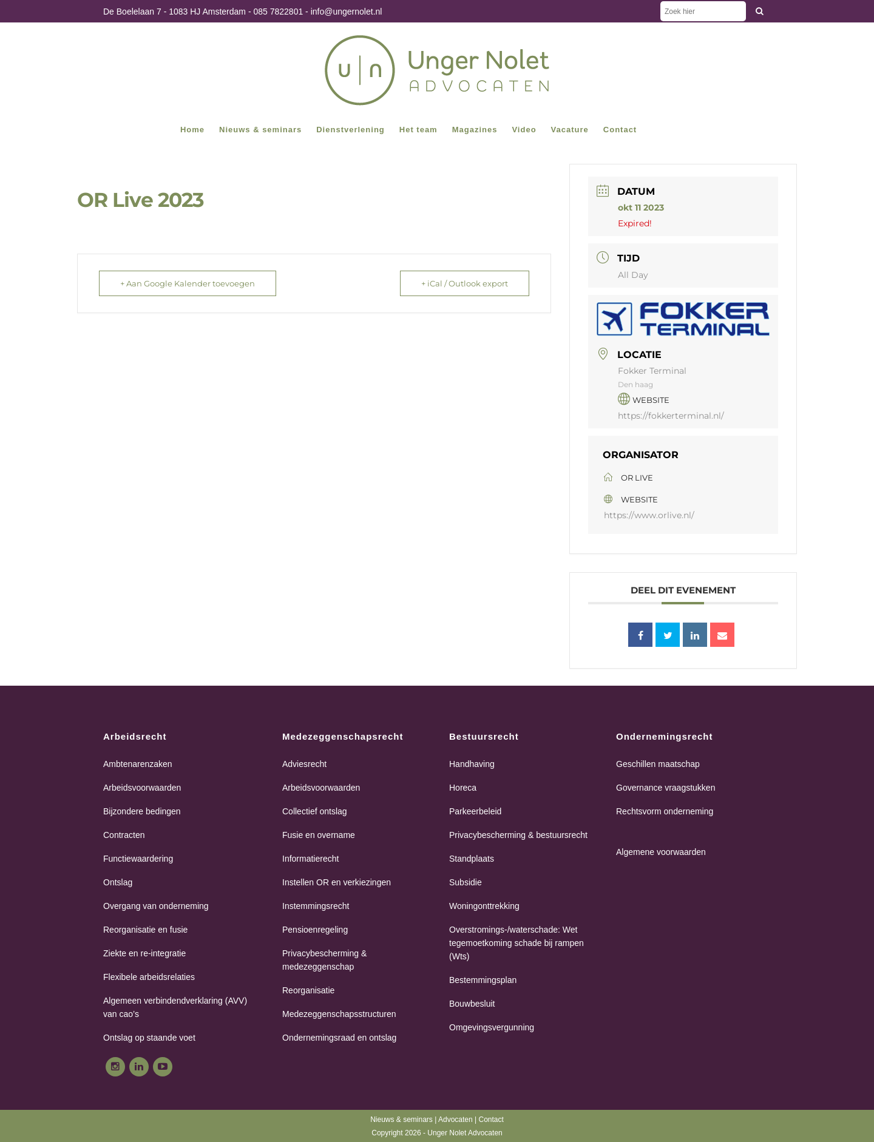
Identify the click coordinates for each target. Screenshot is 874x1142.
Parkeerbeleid (475, 811)
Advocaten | (458, 1119)
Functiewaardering (138, 858)
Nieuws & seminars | (404, 1119)
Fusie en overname (318, 835)
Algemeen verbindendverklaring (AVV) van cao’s (175, 1007)
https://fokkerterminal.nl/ (671, 415)
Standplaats (471, 858)
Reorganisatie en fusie (145, 929)
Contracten (123, 835)
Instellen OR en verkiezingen (336, 882)
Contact (490, 1119)
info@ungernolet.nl (346, 11)
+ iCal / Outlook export (464, 283)
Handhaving (472, 764)
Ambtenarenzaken (137, 764)
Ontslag (117, 882)
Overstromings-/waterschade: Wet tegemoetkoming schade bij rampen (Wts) (516, 943)
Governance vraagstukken (665, 787)
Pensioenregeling (315, 929)
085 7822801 (278, 11)
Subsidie (465, 882)
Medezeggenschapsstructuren (339, 1014)
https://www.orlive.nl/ (649, 515)
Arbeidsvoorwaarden (142, 787)
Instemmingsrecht (315, 906)
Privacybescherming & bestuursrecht (518, 835)
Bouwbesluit (472, 1004)
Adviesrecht (304, 764)
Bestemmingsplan (483, 980)
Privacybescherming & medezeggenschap (324, 959)
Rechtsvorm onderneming (664, 811)
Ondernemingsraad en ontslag (339, 1037)
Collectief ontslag (314, 811)
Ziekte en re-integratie (144, 953)
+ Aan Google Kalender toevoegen (187, 283)
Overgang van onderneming (156, 906)
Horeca (462, 787)
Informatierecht (310, 858)
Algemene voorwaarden (661, 852)
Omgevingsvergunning (491, 1027)
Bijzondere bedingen (142, 811)
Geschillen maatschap (658, 764)
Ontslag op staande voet (149, 1037)
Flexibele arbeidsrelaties (149, 977)
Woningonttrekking (484, 906)
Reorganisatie (308, 990)
